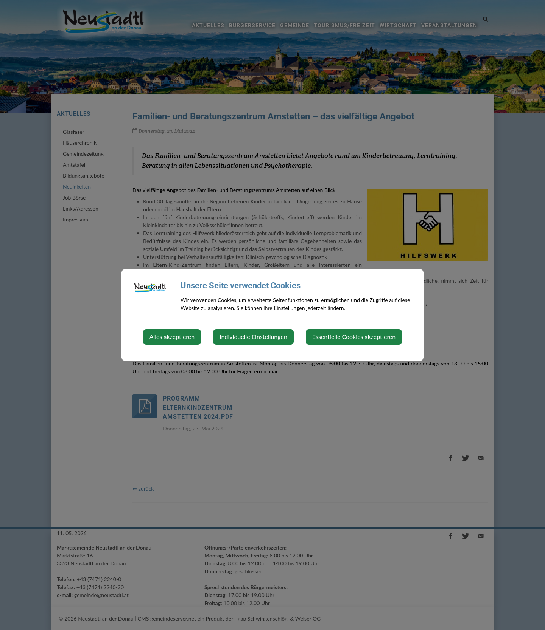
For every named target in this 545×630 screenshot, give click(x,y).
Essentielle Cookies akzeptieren (354, 336)
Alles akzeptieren (172, 336)
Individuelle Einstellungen (253, 336)
